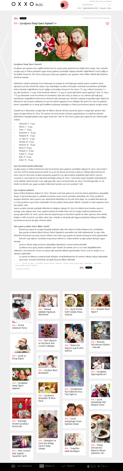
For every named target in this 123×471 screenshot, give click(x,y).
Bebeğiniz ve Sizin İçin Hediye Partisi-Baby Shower (47, 445)
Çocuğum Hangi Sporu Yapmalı (49, 263)
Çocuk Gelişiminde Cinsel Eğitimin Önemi (73, 422)
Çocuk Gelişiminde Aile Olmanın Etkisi (99, 403)
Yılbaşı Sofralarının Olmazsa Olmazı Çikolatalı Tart (99, 450)
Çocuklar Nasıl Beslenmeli (48, 372)
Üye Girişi (92, 1)
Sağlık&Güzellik (90, 8)
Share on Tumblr (31, 18)
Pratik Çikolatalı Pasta (19, 326)
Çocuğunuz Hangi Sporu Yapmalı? (20, 386)
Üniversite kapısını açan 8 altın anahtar (74, 348)
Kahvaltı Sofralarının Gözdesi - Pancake (101, 345)
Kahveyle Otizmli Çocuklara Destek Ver (20, 424)
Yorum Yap (26, 269)
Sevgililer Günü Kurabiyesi (72, 451)
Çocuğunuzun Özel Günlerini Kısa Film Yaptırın (74, 392)
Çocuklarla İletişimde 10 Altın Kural (47, 399)
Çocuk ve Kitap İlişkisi (19, 357)
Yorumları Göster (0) (103, 18)
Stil (79, 8)
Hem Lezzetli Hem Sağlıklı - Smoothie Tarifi (21, 454)
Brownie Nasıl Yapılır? (101, 310)
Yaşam (103, 8)
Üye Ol (97, 1)
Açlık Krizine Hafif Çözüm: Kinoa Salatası (74, 312)
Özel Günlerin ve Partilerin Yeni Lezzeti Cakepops (48, 343)
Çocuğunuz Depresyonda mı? (99, 373)
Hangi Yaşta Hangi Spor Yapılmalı (77, 263)
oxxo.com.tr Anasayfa (105, 1)
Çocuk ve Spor (28, 263)
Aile (109, 8)
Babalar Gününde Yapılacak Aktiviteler (47, 312)
